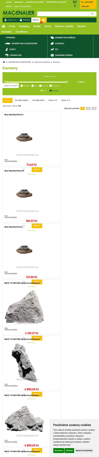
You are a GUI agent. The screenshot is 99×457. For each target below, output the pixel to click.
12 (82, 108)
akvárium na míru (35, 2)
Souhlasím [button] (59, 450)
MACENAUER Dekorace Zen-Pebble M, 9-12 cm (80, 284)
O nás (12, 26)
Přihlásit (74, 364)
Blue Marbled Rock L (76, 114)
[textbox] (62, 14)
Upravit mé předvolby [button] (84, 450)
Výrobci (81, 26)
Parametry (49, 76)
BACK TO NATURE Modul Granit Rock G (18, 228)
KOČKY (10, 49)
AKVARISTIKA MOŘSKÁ (63, 38)
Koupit (23, 156)
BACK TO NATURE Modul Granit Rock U (18, 172)
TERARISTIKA (13, 55)
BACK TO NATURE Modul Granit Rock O (49, 172)
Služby (36, 26)
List (43, 91)
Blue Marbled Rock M (45, 114)
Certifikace (21, 31)
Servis (47, 26)
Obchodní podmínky (33, 421)
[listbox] (11, 85)
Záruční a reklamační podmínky (33, 423)
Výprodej (54, 86)
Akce (35, 86)
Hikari (9, 6)
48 (94, 108)
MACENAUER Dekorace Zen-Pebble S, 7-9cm (49, 284)
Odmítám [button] (69, 450)
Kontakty (7, 31)
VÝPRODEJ (10, 38)
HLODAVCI (57, 43)
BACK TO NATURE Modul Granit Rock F (49, 228)
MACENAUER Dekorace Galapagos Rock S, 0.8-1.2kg (18, 284)
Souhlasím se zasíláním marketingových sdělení (49, 369)
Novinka (43, 86)
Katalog (54, 91)
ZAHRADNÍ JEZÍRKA (61, 55)
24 (88, 108)
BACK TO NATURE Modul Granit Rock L (80, 172)
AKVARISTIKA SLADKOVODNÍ (21, 43)
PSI (54, 49)
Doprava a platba (64, 26)
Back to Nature (22, 6)
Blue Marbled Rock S (14, 114)
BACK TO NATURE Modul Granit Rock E (80, 228)
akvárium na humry (56, 2)
